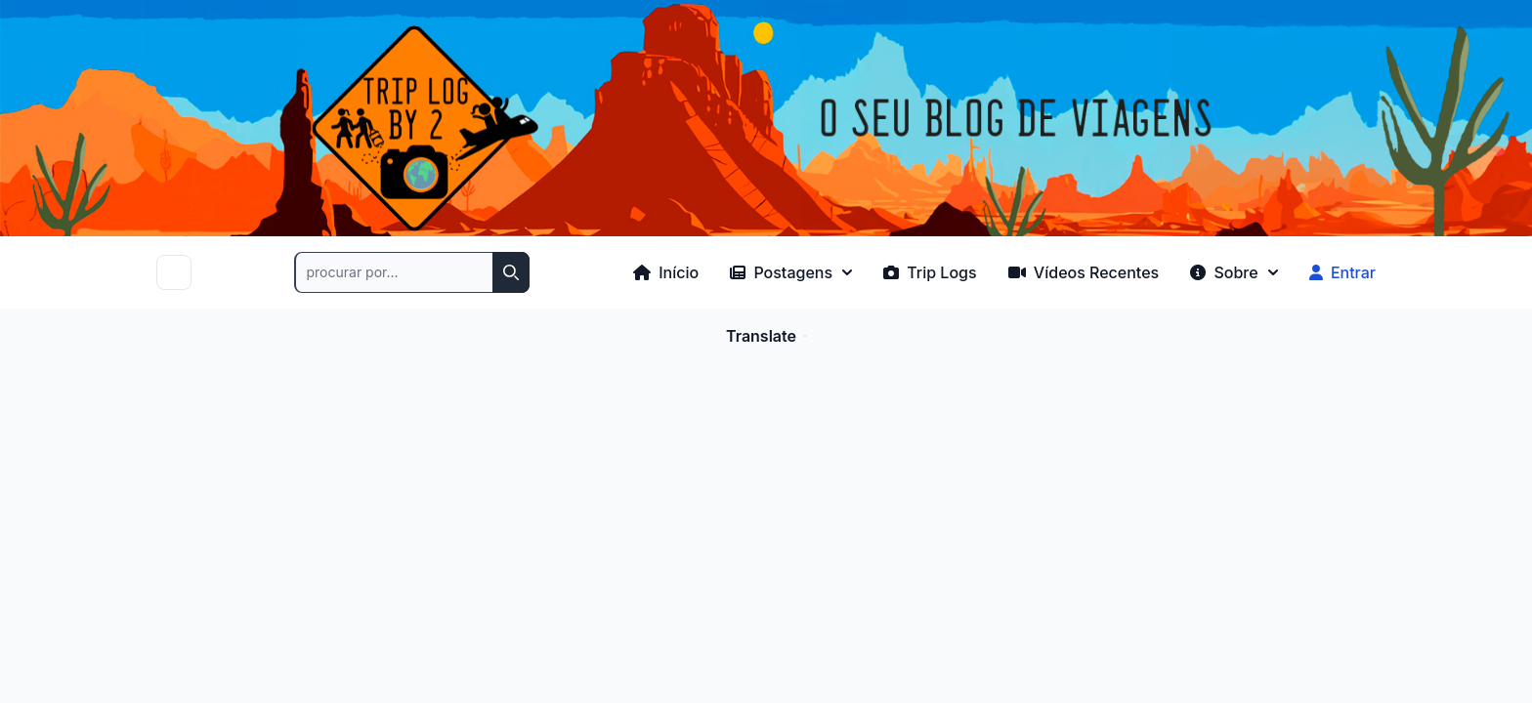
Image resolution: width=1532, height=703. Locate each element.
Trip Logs (930, 272)
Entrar (1342, 272)
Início (666, 272)
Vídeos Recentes (1084, 272)
